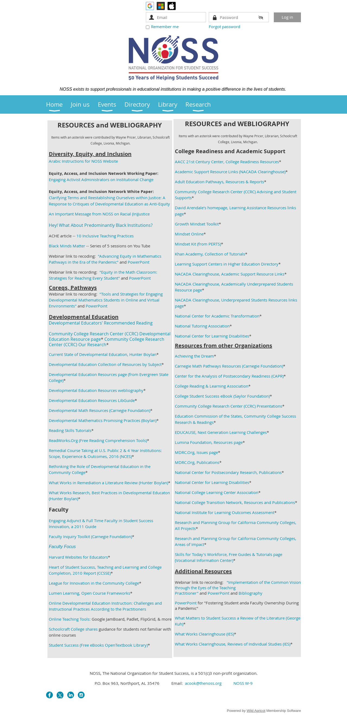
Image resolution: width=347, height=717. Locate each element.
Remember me (165, 26)
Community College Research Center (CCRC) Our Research (106, 342)
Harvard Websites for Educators (78, 557)
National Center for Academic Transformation (217, 316)
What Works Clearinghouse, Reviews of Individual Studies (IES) (232, 644)
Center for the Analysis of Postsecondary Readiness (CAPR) (229, 376)
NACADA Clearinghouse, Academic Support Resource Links (229, 274)
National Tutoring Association (202, 326)
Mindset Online (189, 234)
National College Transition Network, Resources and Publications (235, 502)
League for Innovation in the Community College (94, 583)
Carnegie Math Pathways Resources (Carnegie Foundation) (229, 366)
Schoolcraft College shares (73, 629)
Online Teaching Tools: (70, 619)
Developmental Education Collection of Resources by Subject (105, 364)
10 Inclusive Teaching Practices (105, 235)
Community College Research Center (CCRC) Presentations (228, 406)
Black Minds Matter (67, 245)
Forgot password (224, 26)
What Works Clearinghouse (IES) (204, 634)
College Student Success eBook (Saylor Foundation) (222, 396)
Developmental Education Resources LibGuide (92, 400)
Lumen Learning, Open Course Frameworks (89, 593)
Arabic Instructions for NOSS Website (83, 161)
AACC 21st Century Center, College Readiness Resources (227, 161)
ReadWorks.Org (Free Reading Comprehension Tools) (98, 440)
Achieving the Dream (194, 356)
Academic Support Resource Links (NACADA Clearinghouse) (230, 171)
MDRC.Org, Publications (197, 462)
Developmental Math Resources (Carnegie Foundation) (99, 410)
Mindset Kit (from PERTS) (198, 244)
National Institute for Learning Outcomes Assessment (224, 512)
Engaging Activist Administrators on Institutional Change (101, 179)
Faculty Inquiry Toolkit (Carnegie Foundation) (90, 536)
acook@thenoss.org (203, 683)
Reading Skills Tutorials (70, 430)
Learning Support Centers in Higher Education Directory (226, 264)
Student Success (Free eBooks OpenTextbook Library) (98, 645)
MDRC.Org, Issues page (196, 452)
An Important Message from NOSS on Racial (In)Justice (99, 214)
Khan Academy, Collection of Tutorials (210, 254)
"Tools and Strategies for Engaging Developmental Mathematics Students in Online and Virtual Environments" (106, 300)
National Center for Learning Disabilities (212, 336)
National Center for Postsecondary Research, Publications (228, 472)
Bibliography (250, 593)
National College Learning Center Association (216, 492)
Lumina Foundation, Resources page (209, 442)
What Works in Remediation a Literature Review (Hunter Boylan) (108, 482)
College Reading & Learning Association (211, 386)
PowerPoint (138, 262)
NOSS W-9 (243, 683)
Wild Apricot (256, 711)
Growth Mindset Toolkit (197, 224)
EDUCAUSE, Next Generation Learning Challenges (221, 432)
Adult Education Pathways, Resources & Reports (219, 181)
